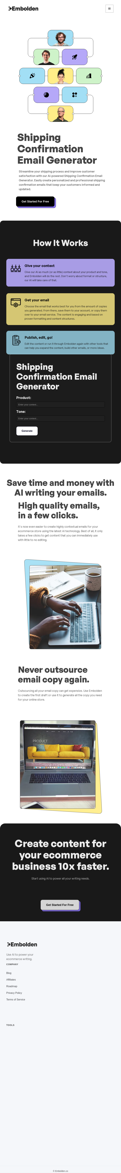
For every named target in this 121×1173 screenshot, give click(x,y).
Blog (8, 976)
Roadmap (11, 990)
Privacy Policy (14, 996)
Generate (27, 431)
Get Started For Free (35, 201)
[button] (109, 9)
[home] (23, 9)
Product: (23, 397)
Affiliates (11, 983)
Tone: (21, 411)
